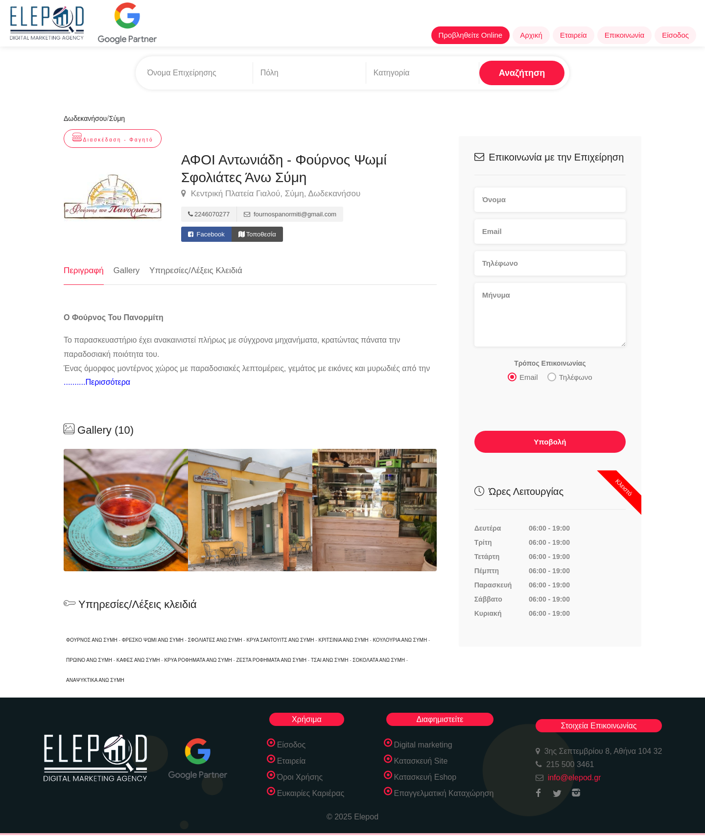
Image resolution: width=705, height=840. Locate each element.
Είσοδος (675, 35)
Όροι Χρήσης (300, 777)
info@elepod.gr (574, 777)
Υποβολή (550, 441)
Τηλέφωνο (569, 376)
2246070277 (209, 214)
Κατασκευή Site (421, 761)
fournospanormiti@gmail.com (290, 214)
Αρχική (531, 35)
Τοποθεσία (257, 234)
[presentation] (548, 409)
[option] (250, 510)
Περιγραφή (84, 270)
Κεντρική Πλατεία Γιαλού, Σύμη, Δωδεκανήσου (270, 193)
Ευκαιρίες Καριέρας (311, 793)
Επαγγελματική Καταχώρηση (444, 793)
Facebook (206, 234)
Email (523, 376)
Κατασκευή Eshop (425, 777)
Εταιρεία (573, 35)
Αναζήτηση (522, 73)
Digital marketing (423, 745)
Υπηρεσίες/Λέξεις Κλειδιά (195, 270)
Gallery (127, 270)
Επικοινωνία (624, 35)
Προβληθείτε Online (471, 35)
